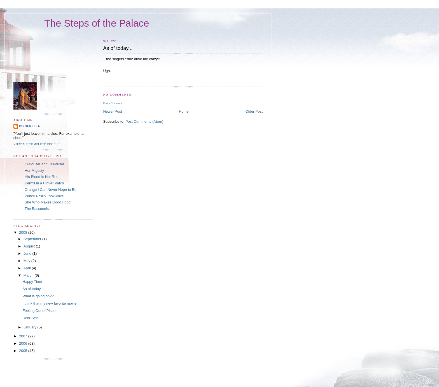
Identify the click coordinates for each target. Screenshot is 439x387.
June (28, 253)
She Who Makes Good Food (48, 202)
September (33, 239)
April (28, 268)
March (29, 275)
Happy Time (32, 281)
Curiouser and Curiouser (44, 164)
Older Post (254, 111)
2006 (23, 343)
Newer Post (112, 111)
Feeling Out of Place (38, 311)
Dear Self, (30, 318)
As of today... (32, 289)
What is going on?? (37, 296)
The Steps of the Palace (96, 23)
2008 (23, 232)
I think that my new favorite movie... (51, 303)
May (27, 261)
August (30, 246)
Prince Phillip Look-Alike (44, 196)
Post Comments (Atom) (144, 121)
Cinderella (29, 126)
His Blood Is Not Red (42, 177)
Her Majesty (34, 170)
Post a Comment (112, 103)
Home (184, 111)
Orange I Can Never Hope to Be (50, 189)
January (31, 327)
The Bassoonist (37, 209)
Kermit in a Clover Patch (44, 183)
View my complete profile (37, 144)
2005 (23, 351)
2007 (23, 336)
